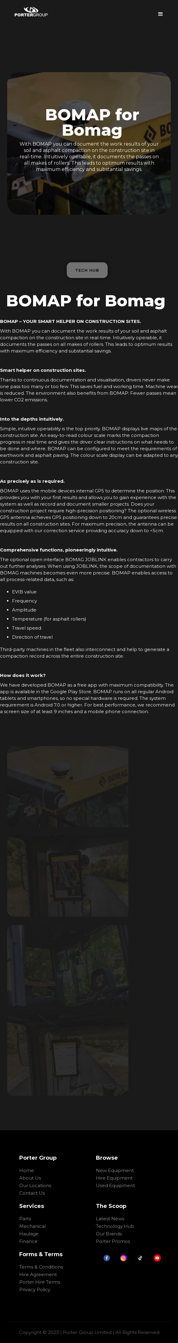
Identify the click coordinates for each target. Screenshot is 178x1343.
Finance (28, 1241)
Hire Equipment (114, 1178)
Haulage (29, 1233)
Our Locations (35, 1185)
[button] (160, 12)
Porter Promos (113, 1241)
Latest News (110, 1218)
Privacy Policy (34, 1289)
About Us (30, 1178)
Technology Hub (115, 1226)
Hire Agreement (38, 1274)
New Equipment (115, 1170)
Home (26, 1170)
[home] (31, 11)
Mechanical (32, 1226)
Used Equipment (115, 1185)
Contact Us (32, 1193)
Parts (25, 1218)
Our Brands (109, 1233)
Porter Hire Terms (39, 1282)
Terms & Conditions (41, 1267)
